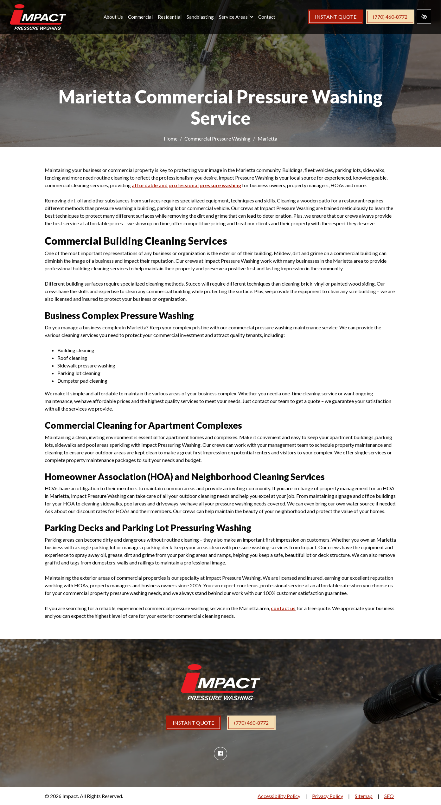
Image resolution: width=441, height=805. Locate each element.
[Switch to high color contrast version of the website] (424, 17)
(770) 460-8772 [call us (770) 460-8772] (390, 18)
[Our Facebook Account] (220, 753)
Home (170, 138)
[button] (238, 18)
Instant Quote (335, 18)
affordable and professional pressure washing (186, 185)
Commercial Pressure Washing (217, 138)
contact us (283, 608)
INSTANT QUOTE (193, 723)
